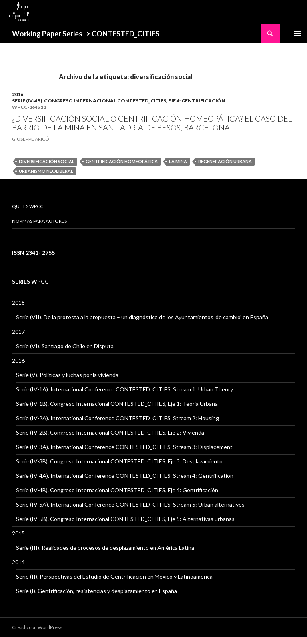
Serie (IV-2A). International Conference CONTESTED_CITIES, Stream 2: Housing (117, 418)
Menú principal (297, 33)
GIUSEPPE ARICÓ (30, 139)
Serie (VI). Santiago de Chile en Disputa (65, 346)
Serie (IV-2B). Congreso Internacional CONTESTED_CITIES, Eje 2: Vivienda (110, 432)
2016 (17, 94)
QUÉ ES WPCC (27, 206)
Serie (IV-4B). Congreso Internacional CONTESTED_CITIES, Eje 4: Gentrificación (118, 101)
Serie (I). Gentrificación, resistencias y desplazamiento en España (96, 590)
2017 (18, 331)
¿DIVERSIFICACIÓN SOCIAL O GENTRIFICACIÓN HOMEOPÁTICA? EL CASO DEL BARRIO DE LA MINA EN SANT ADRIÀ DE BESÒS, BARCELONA (152, 123)
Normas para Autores (39, 221)
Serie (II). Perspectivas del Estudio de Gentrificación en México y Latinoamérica (114, 576)
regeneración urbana (225, 161)
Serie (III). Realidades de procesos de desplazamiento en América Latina (105, 547)
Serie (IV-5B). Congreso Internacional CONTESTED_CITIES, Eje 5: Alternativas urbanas (125, 518)
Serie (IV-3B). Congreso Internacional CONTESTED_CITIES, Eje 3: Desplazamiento (119, 461)
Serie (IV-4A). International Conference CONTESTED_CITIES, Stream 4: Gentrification (124, 475)
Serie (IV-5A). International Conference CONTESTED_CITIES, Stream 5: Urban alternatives (130, 504)
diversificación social (46, 161)
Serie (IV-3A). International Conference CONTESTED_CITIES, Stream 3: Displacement (124, 446)
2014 (18, 562)
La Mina (178, 161)
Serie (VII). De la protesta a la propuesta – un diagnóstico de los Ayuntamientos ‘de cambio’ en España (142, 317)
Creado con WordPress (37, 627)
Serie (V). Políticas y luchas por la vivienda (67, 374)
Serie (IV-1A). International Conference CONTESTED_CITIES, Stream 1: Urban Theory (124, 389)
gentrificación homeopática (122, 161)
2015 (18, 533)
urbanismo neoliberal (46, 171)
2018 (18, 302)
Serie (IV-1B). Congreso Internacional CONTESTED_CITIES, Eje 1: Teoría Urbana (117, 403)
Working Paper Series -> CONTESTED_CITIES (85, 33)
